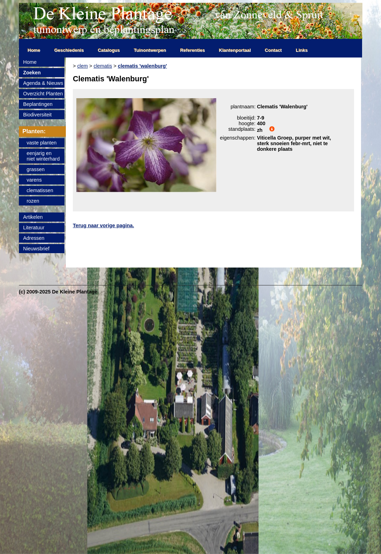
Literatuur (33, 227)
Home (34, 50)
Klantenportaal (235, 50)
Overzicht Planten (43, 93)
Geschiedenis (69, 50)
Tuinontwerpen (150, 50)
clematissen (40, 190)
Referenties (192, 50)
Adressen (33, 238)
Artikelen (33, 217)
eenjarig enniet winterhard (43, 156)
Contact (273, 50)
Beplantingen (38, 104)
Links (302, 50)
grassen (35, 169)
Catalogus (109, 50)
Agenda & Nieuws (43, 83)
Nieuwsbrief (36, 248)
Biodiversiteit (37, 114)
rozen (33, 201)
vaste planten (42, 143)
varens (34, 180)
